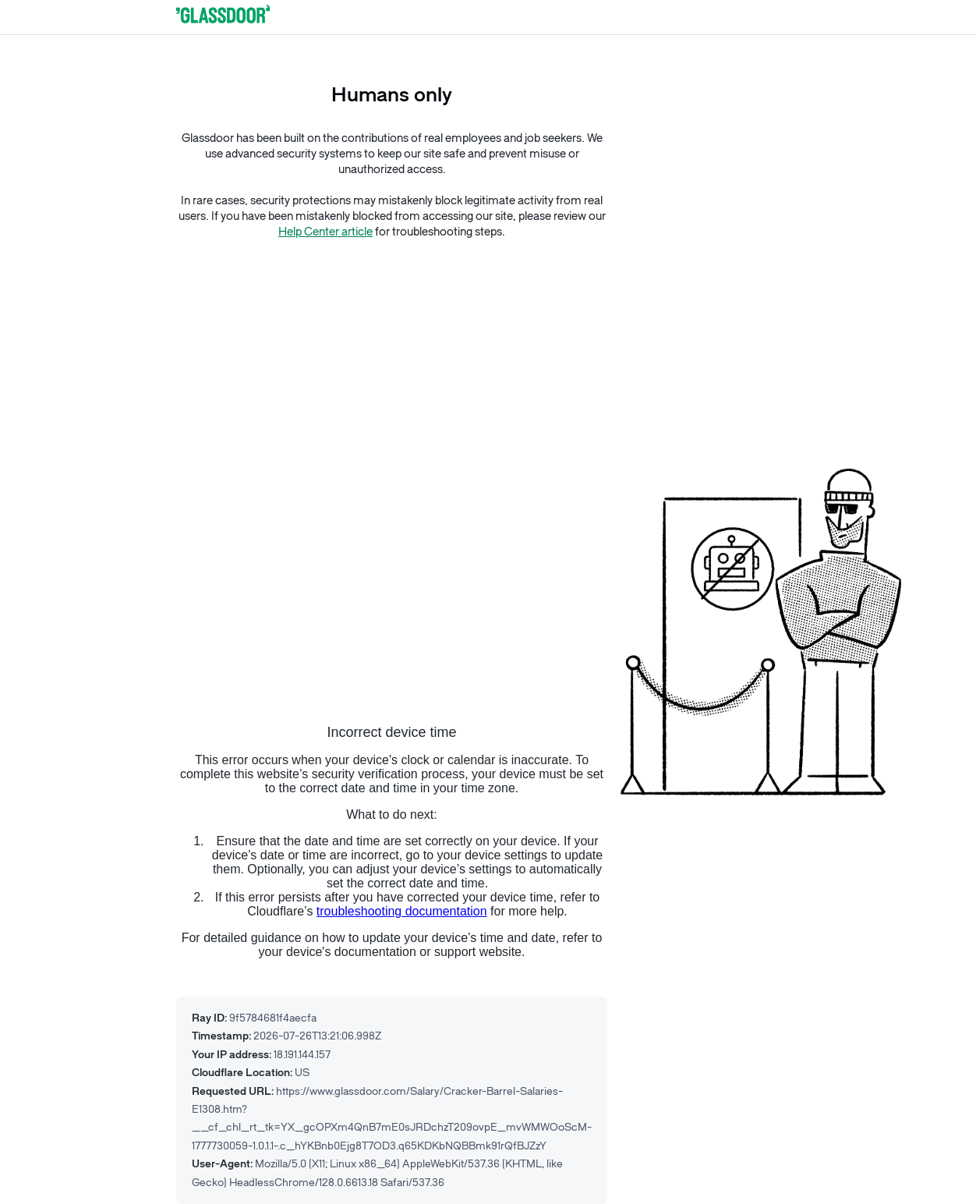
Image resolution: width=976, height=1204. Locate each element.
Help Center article (325, 232)
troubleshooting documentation (401, 911)
